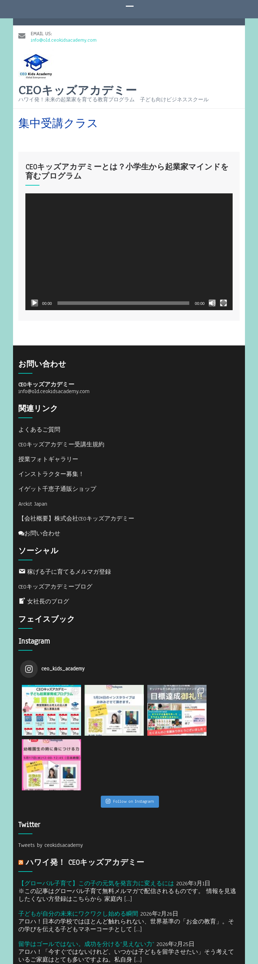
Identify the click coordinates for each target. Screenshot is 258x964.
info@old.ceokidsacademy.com (64, 31)
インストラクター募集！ (51, 471)
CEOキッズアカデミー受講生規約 (61, 441)
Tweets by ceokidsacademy (50, 787)
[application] (129, 248)
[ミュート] (212, 299)
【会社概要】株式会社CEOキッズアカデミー (76, 515)
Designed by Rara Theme (151, 938)
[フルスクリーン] (223, 299)
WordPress (225, 938)
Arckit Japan (32, 500)
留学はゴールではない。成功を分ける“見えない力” (86, 886)
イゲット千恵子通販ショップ (57, 485)
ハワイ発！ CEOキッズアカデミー (85, 804)
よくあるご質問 (39, 426)
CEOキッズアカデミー (77, 87)
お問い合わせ (39, 530)
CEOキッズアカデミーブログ (55, 583)
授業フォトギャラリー (48, 456)
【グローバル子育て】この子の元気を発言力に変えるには (96, 825)
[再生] (34, 299)
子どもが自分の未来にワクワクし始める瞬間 (78, 856)
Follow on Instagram (130, 743)
